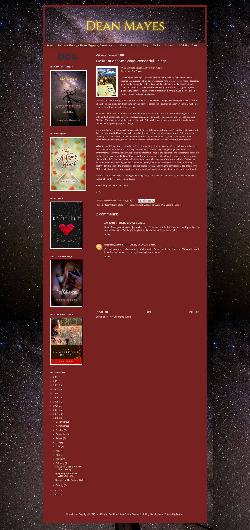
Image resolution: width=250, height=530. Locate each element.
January (60, 485)
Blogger (180, 514)
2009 (56, 494)
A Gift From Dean (187, 45)
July (58, 442)
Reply (107, 234)
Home (148, 312)
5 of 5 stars (137, 71)
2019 (56, 385)
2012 (56, 414)
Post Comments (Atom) (120, 317)
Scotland (139, 205)
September (61, 434)
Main (50, 45)
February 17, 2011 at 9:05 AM (131, 223)
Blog (145, 45)
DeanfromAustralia (113, 245)
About (122, 45)
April (58, 455)
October (60, 430)
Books (134, 45)
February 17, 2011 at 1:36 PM (142, 245)
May (58, 451)
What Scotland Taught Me (133, 67)
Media (156, 45)
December (61, 422)
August (59, 438)
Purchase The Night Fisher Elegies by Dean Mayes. (86, 45)
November (61, 426)
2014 (56, 406)
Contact (169, 45)
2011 (56, 418)
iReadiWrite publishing (113, 205)
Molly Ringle (155, 67)
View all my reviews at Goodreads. (112, 185)
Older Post (194, 312)
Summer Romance (152, 205)
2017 (56, 393)
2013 (56, 410)
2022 (56, 377)
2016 (56, 397)
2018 (56, 389)
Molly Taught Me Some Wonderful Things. (66, 474)
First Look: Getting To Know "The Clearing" (68, 468)
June (58, 446)
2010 (56, 490)
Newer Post (102, 312)
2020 (56, 381)
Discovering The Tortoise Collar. (70, 480)
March (59, 459)
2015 (56, 402)
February (60, 463)
